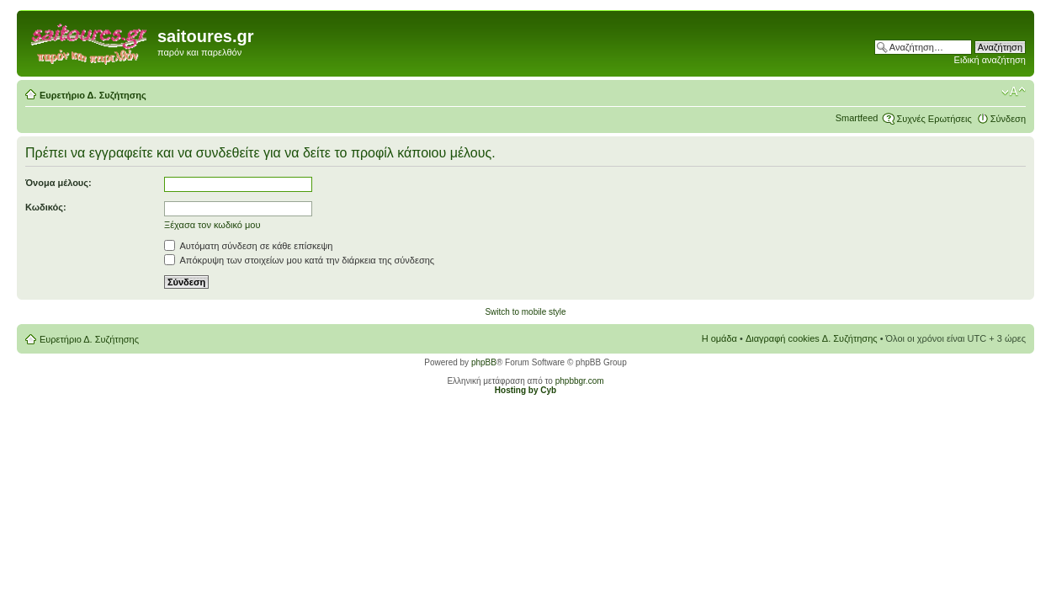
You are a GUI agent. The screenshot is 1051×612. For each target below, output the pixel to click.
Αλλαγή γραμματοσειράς (1013, 91)
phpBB (483, 362)
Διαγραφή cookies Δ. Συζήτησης (812, 338)
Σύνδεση (1008, 119)
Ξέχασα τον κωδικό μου (212, 225)
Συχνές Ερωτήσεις (933, 119)
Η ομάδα (719, 338)
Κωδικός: (45, 207)
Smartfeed (857, 118)
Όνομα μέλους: (58, 183)
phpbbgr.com (579, 381)
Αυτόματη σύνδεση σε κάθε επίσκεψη (248, 246)
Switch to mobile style (525, 312)
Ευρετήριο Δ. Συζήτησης (93, 95)
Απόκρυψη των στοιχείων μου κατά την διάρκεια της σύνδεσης (299, 260)
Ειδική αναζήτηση (990, 60)
